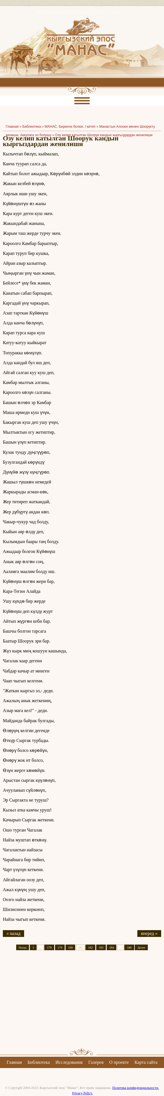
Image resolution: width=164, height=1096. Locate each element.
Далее (141, 947)
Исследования (69, 1062)
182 (90, 947)
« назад (13, 933)
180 (70, 947)
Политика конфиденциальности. (135, 1088)
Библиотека (31, 127)
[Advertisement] (82, 1004)
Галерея (96, 1062)
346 (129, 947)
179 (60, 947)
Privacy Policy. (82, 1093)
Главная (14, 1062)
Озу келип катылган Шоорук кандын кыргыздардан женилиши (103, 135)
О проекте (119, 1062)
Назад (23, 947)
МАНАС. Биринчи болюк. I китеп (70, 127)
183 (101, 947)
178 (49, 947)
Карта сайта (145, 1062)
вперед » (149, 933)
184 (111, 947)
